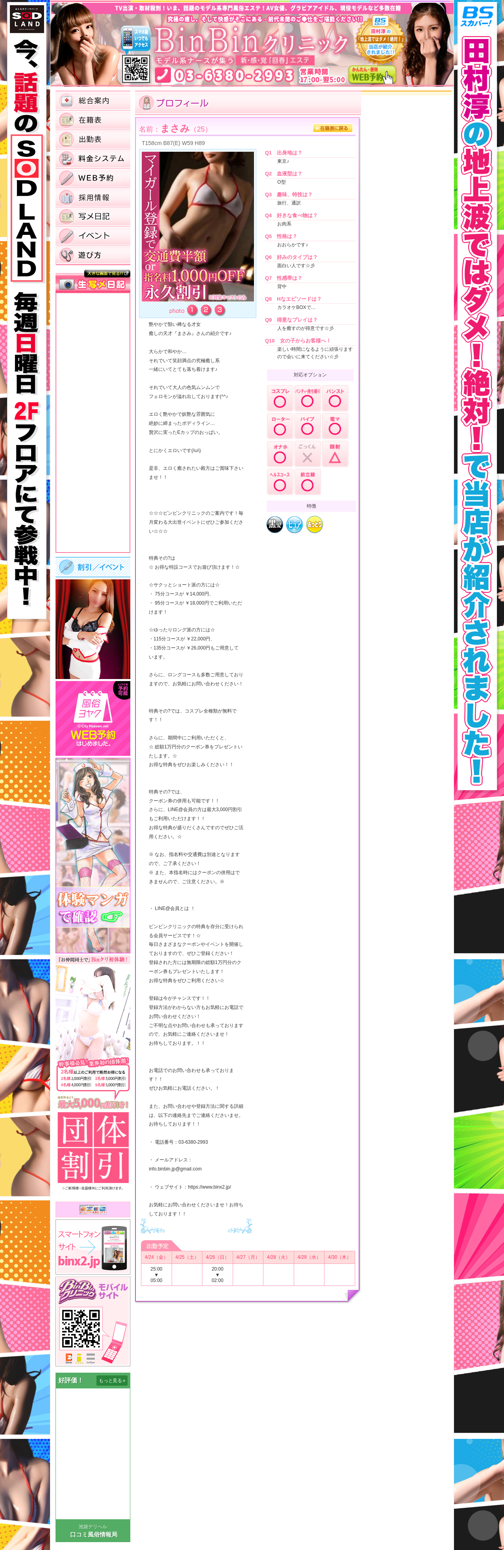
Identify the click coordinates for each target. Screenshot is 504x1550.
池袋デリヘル (93, 1527)
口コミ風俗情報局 (93, 1534)
